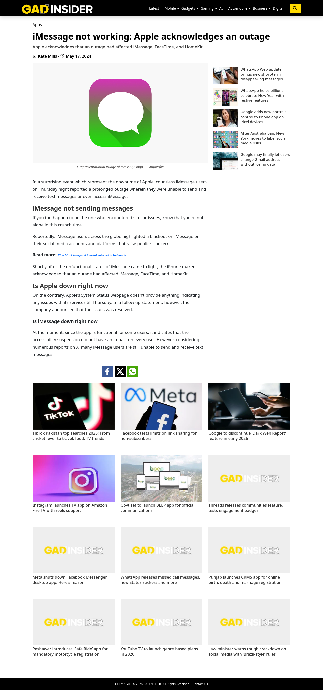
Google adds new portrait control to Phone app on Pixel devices (263, 116)
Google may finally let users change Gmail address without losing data (265, 159)
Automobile (237, 8)
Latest (154, 8)
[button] (178, 8)
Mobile (170, 8)
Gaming (207, 8)
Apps (37, 24)
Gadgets (188, 8)
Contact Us (200, 684)
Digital (278, 8)
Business (260, 8)
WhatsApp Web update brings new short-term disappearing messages (262, 74)
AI (221, 8)
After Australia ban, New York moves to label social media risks (264, 138)
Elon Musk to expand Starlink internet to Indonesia (92, 255)
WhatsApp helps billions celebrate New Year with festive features (262, 95)
